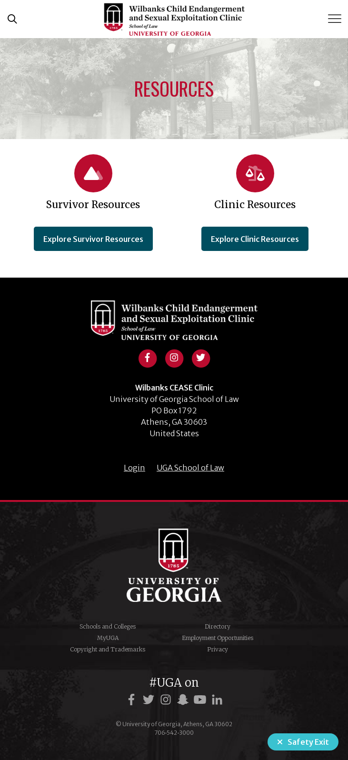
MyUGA (108, 637)
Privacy (217, 649)
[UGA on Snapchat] (184, 699)
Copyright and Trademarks (107, 649)
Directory (217, 626)
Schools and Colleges (108, 626)
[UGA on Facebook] (132, 699)
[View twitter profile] (200, 356)
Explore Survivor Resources (93, 239)
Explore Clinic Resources (255, 239)
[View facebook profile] (147, 356)
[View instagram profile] (174, 356)
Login (134, 467)
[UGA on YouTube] (201, 699)
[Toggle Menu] (335, 18)
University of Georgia (174, 565)
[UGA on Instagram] (167, 699)
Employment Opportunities (217, 637)
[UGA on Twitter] (150, 699)
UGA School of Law (190, 467)
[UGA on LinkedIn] (217, 699)
